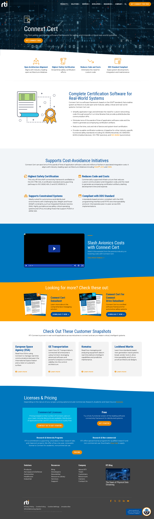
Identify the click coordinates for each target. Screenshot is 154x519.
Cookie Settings (53, 507)
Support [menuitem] (54, 481)
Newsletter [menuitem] (56, 474)
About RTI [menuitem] (82, 469)
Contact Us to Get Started (50, 426)
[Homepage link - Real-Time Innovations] (26, 503)
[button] (111, 501)
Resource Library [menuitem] (58, 477)
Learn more (22, 372)
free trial (114, 443)
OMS (110, 167)
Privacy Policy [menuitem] (29, 507)
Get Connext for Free (140, 4)
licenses (119, 402)
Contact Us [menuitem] (83, 481)
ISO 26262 (115, 135)
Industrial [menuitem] (28, 479)
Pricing (77, 452)
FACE (97, 167)
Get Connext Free (33, 40)
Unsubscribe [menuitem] (65, 507)
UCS (102, 167)
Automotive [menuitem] (29, 474)
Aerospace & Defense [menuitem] (33, 472)
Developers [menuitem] (56, 472)
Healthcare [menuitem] (28, 477)
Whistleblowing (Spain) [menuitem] (32, 509)
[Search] (125, 4)
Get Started (104, 423)
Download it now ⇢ (61, 314)
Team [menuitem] (80, 472)
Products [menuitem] (27, 469)
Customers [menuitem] (83, 474)
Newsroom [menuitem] (83, 477)
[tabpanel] (27, 359)
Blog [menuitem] (53, 469)
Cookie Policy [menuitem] (40, 507)
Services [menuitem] (54, 479)
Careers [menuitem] (81, 479)
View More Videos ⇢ (96, 258)
